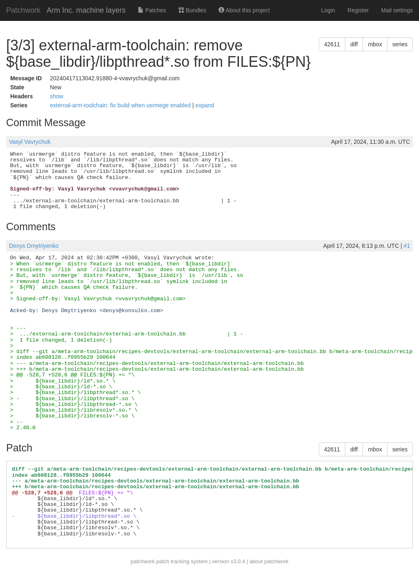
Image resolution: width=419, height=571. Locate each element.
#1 (406, 245)
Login (328, 10)
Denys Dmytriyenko (34, 245)
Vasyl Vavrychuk (29, 141)
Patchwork (23, 10)
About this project (244, 10)
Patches (152, 10)
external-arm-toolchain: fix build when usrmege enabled (121, 105)
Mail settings (397, 10)
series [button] (400, 44)
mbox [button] (375, 44)
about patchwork (269, 561)
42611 (332, 44)
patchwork (143, 561)
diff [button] (354, 44)
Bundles (192, 10)
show (56, 96)
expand (204, 105)
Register (358, 10)
